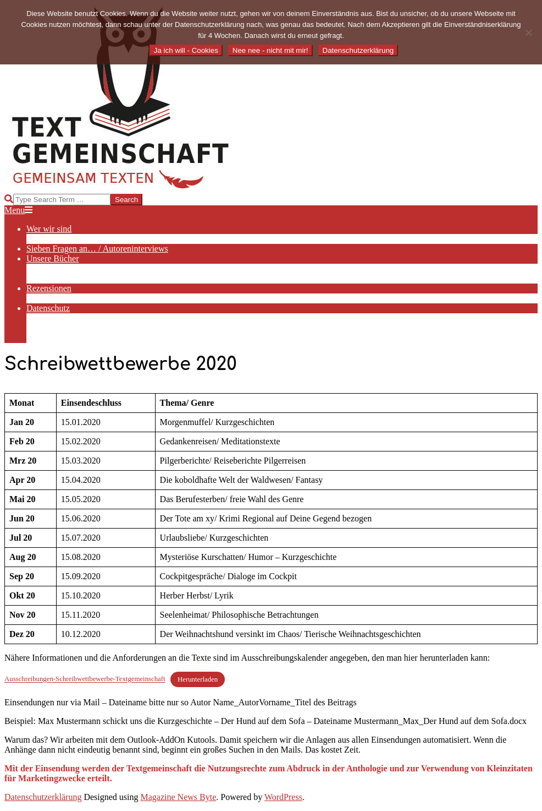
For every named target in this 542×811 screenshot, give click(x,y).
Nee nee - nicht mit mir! (270, 50)
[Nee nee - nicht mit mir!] (528, 32)
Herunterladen (198, 679)
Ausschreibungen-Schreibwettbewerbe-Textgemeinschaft (84, 679)
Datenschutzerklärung (42, 797)
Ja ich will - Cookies (186, 50)
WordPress (283, 797)
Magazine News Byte (179, 797)
